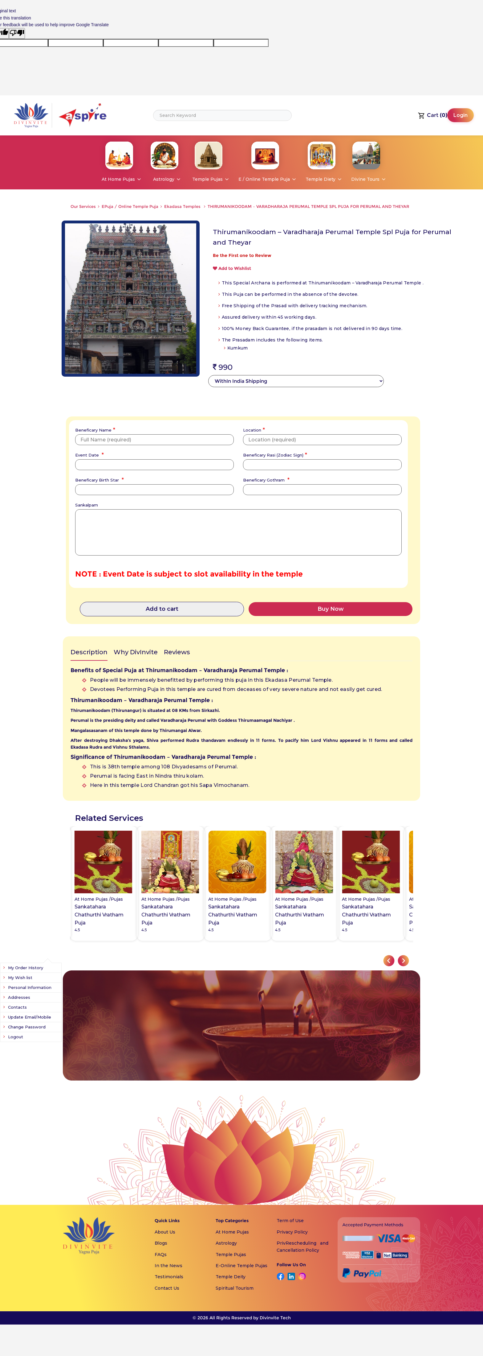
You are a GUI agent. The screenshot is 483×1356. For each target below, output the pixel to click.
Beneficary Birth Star (98, 479)
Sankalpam (86, 504)
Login (460, 115)
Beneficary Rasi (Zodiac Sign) (274, 454)
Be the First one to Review (242, 255)
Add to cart (162, 609)
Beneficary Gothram (265, 479)
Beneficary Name (94, 429)
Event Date (88, 454)
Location (253, 429)
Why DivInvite (136, 652)
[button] (389, 960)
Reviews (177, 652)
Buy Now (331, 609)
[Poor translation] (17, 33)
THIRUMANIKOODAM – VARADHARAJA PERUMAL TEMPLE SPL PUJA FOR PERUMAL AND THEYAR (308, 206)
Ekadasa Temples (183, 206)
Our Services (83, 206)
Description (89, 652)
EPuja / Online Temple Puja (130, 206)
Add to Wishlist (232, 268)
